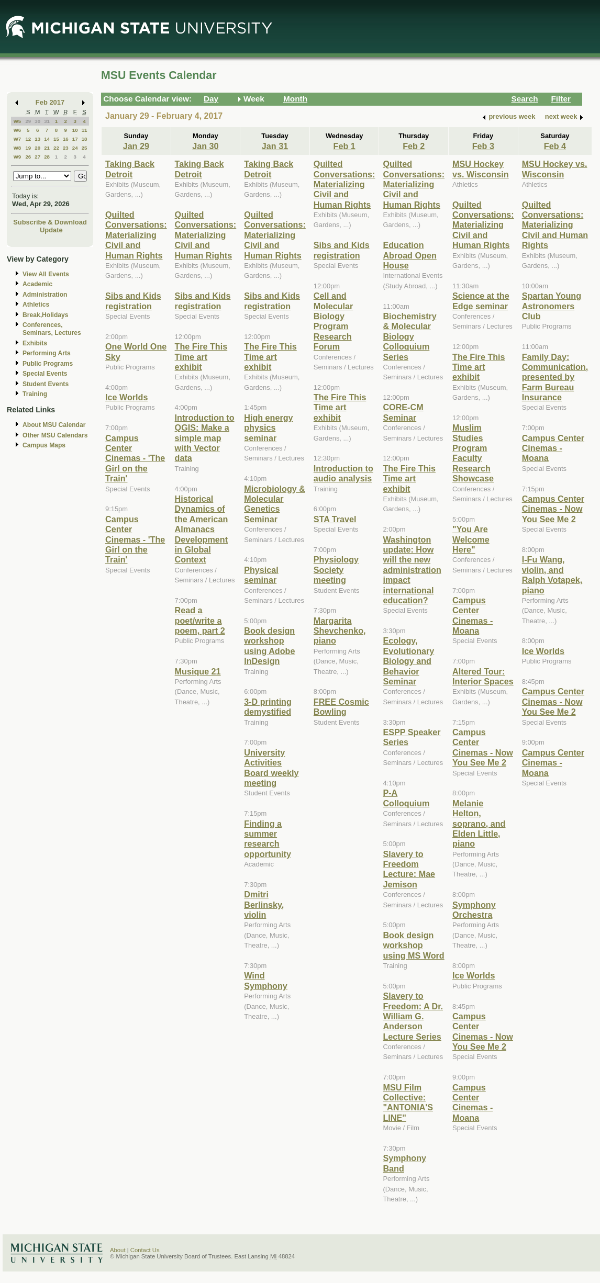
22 (56, 148)
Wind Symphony (265, 980)
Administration (45, 294)
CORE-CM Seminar (403, 412)
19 (28, 148)
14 (47, 139)
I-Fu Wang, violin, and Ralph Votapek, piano (552, 574)
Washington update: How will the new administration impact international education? (412, 570)
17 (75, 139)
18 (84, 139)
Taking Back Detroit (129, 168)
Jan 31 (275, 146)
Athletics (36, 304)
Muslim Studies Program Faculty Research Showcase (473, 453)
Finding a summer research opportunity (267, 839)
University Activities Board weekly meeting (271, 767)
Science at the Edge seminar (480, 300)
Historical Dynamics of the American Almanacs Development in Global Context (201, 529)
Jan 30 (205, 146)
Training (35, 394)
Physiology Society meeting (336, 569)
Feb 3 (483, 146)
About (118, 1250)
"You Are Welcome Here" (471, 539)
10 (75, 130)
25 (84, 148)
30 (37, 121)
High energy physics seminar (268, 428)
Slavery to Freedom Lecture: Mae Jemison (409, 869)
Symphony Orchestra (474, 909)
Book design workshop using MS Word (413, 945)
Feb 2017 (50, 102)
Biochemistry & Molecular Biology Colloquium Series (409, 336)
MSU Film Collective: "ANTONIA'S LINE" (408, 1102)
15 (56, 139)
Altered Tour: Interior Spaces (483, 676)
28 (47, 157)
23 (66, 148)
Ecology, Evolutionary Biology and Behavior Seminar (408, 661)
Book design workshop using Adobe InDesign (269, 646)
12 (28, 139)
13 (37, 139)
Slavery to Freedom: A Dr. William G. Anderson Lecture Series (413, 1016)
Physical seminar (261, 574)
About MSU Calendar (54, 425)
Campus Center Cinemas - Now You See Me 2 (482, 747)
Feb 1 (344, 146)
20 (37, 148)
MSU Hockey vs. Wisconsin (480, 168)
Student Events (46, 384)
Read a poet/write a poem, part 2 (200, 620)
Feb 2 (414, 146)
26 (28, 157)
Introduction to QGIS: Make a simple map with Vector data (205, 438)
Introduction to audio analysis (343, 473)
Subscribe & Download (50, 222)
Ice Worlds (126, 397)
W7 (17, 139)
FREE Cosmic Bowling (341, 706)
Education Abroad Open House (409, 255)
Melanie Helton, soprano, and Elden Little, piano (478, 823)
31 (47, 121)
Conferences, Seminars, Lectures (52, 328)
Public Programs (48, 363)
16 (66, 139)
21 (47, 148)
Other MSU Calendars (55, 435)
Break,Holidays (46, 315)
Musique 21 (198, 671)
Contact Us (145, 1250)
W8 (17, 148)
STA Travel (335, 519)
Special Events (45, 373)
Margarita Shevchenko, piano (340, 631)
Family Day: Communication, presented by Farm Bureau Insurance (555, 377)
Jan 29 (136, 146)
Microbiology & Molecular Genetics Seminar (274, 504)
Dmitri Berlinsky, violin (264, 904)
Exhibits (35, 343)
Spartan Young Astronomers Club (551, 306)
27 (37, 157)
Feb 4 (555, 146)
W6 (17, 130)
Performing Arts (47, 353)
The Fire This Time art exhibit (201, 357)
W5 (17, 121)
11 (84, 130)
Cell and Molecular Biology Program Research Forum (333, 321)
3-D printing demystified (268, 706)
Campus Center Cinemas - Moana (472, 615)
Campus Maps (44, 445)
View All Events (46, 274)
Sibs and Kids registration (133, 300)
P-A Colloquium (406, 797)
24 (75, 148)
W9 (17, 157)
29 (28, 121)
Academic (37, 284)
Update (51, 230)
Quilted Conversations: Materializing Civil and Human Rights (136, 235)
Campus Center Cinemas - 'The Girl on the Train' (135, 458)
